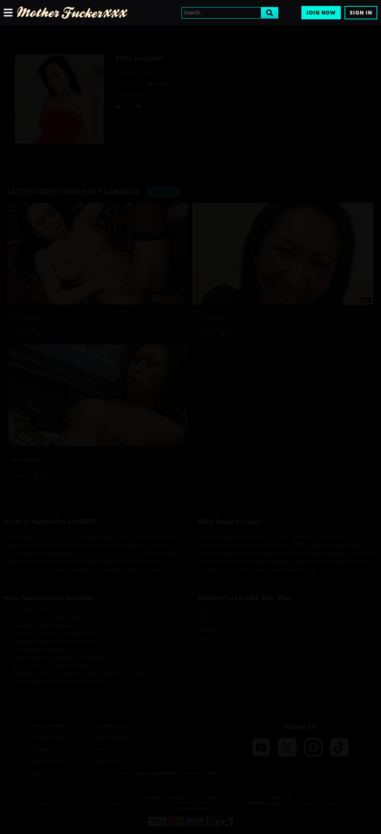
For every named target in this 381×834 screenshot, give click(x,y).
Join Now (321, 13)
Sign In (361, 13)
